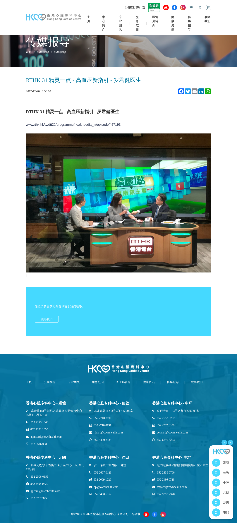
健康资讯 (172, 23)
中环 (226, 482)
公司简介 (50, 382)
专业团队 (120, 23)
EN (191, 7)
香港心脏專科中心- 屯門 (171, 457)
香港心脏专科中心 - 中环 (172, 403)
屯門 (226, 512)
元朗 (226, 492)
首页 (29, 52)
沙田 (226, 502)
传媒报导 (189, 23)
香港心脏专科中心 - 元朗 (46, 457)
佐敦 (226, 472)
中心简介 (103, 23)
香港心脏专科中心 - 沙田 (109, 457)
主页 (88, 19)
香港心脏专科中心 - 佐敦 (109, 403)
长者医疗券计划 (142, 7)
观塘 (226, 462)
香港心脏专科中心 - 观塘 (46, 403)
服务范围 (137, 23)
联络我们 (207, 19)
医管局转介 (155, 21)
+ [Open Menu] (230, 442)
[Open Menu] (224, 442)
